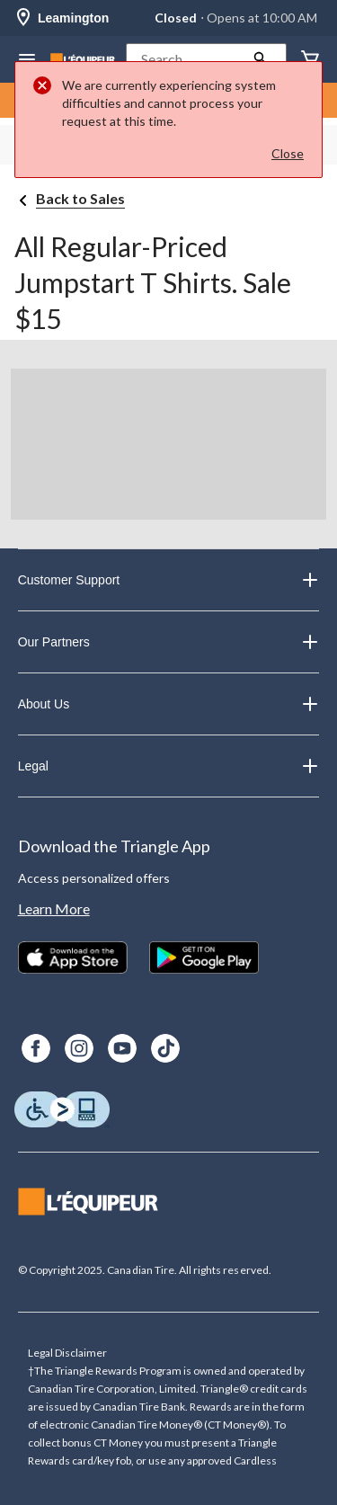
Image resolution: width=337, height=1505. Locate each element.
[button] (206, 59)
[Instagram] (79, 1048)
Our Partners (169, 642)
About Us (169, 704)
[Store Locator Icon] (23, 18)
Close (287, 153)
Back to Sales (80, 198)
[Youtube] (122, 1048)
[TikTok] (165, 1048)
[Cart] (310, 60)
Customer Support (169, 580)
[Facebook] (36, 1048)
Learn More (54, 908)
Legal (169, 766)
